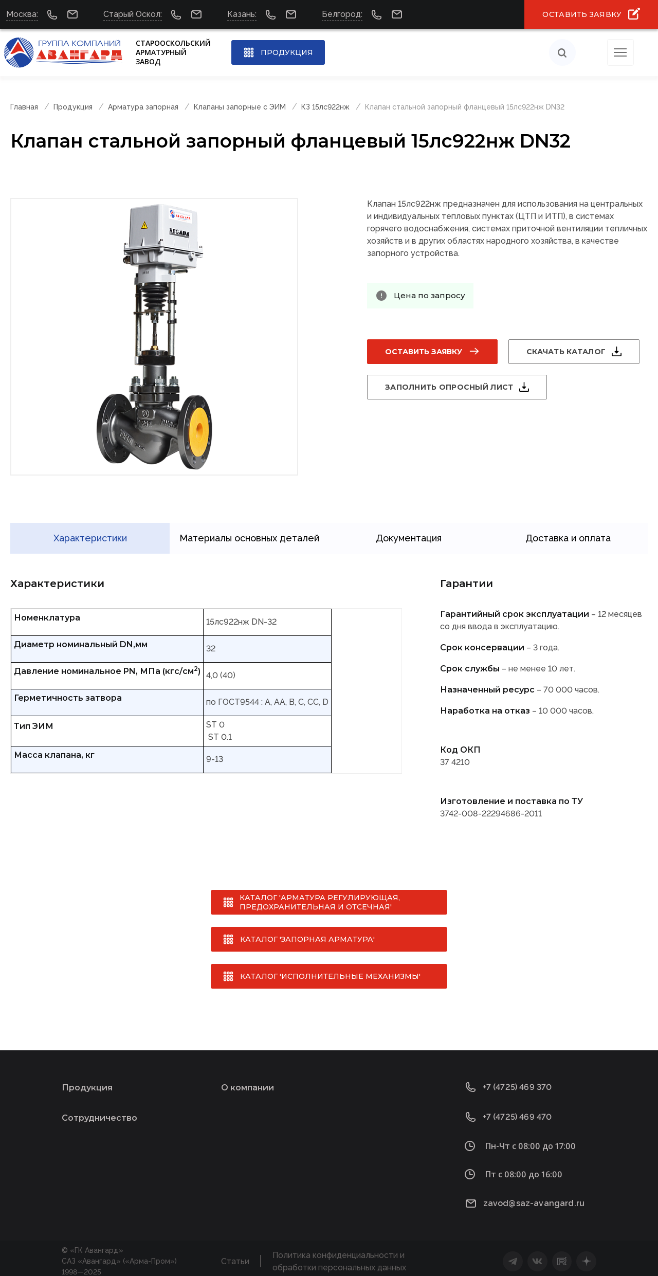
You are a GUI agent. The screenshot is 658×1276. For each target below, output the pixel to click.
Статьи (235, 1256)
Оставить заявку (423, 351)
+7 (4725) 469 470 (517, 1111)
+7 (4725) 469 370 (517, 1081)
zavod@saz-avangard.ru (533, 1197)
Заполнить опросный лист (449, 387)
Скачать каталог (566, 351)
